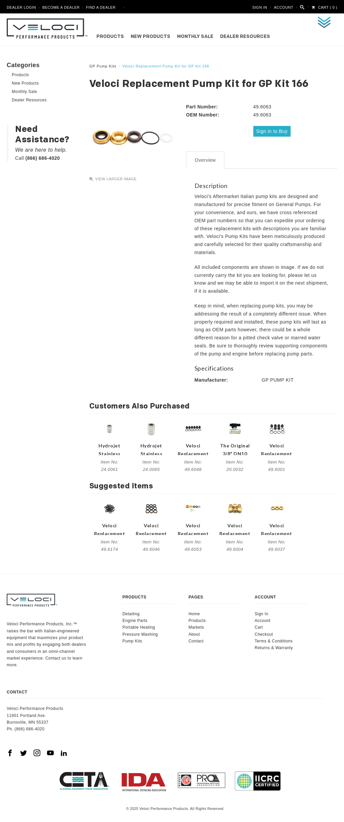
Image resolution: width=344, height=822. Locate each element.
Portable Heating (138, 625)
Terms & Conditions (274, 639)
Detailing (130, 612)
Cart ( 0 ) (324, 7)
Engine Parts (134, 618)
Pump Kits (132, 639)
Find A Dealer (101, 7)
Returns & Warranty (274, 646)
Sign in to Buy (273, 131)
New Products (150, 36)
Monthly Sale (195, 36)
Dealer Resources (245, 36)
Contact (196, 639)
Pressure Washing (140, 632)
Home (194, 612)
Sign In (259, 7)
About (194, 632)
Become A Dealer (61, 7)
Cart (259, 625)
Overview (205, 158)
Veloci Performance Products (49, 28)
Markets (196, 625)
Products (110, 36)
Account (283, 7)
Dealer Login (21, 7)
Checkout (264, 632)
